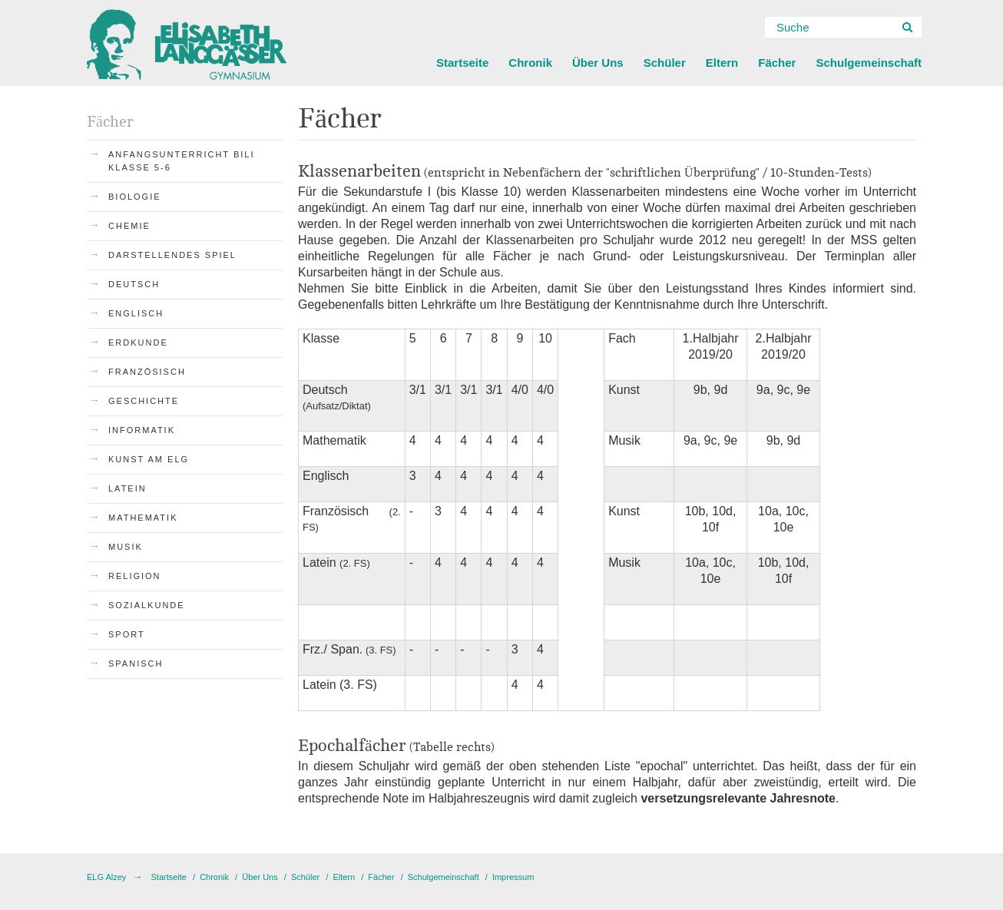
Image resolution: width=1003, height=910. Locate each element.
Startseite (462, 62)
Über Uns (598, 62)
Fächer (777, 62)
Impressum (513, 877)
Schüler (665, 62)
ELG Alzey (106, 877)
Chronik (530, 62)
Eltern (722, 62)
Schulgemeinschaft (869, 62)
